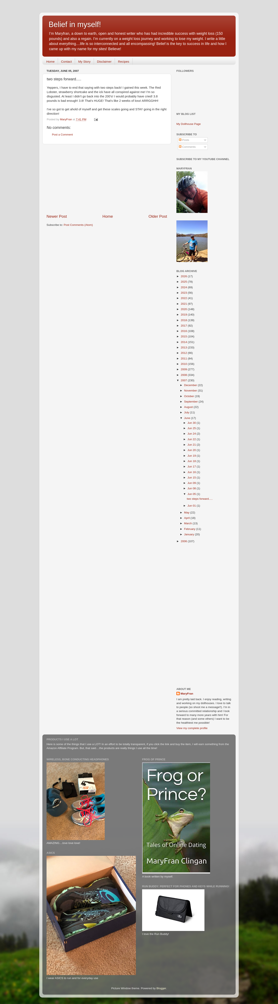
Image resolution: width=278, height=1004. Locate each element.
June (187, 418)
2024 (184, 287)
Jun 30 (192, 422)
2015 (184, 336)
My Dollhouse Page (188, 124)
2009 (184, 369)
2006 (184, 541)
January (189, 534)
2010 (184, 363)
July (187, 412)
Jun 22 (192, 439)
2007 (184, 380)
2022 (184, 298)
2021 (184, 303)
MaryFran (187, 693)
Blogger (161, 988)
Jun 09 (192, 483)
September (191, 401)
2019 (184, 314)
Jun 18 (192, 461)
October (189, 396)
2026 (184, 276)
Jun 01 (192, 505)
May (187, 512)
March (188, 523)
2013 (184, 347)
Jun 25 (192, 428)
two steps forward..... (200, 498)
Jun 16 (192, 472)
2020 (184, 309)
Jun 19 (192, 455)
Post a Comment (62, 134)
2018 (184, 320)
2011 (184, 358)
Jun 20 (192, 450)
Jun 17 (192, 466)
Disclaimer (104, 61)
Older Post (158, 216)
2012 (184, 352)
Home (50, 61)
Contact (66, 61)
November (191, 390)
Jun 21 (192, 444)
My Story (84, 61)
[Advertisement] (107, 179)
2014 (184, 342)
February (190, 529)
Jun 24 (192, 433)
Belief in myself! (75, 24)
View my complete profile (192, 728)
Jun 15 (192, 477)
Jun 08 (192, 488)
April (187, 517)
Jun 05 (192, 494)
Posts (184, 140)
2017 (184, 325)
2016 (184, 331)
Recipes (123, 61)
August (189, 407)
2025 (184, 281)
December (191, 385)
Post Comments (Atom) (78, 224)
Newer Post (57, 216)
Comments (187, 146)
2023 (184, 292)
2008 (184, 374)
